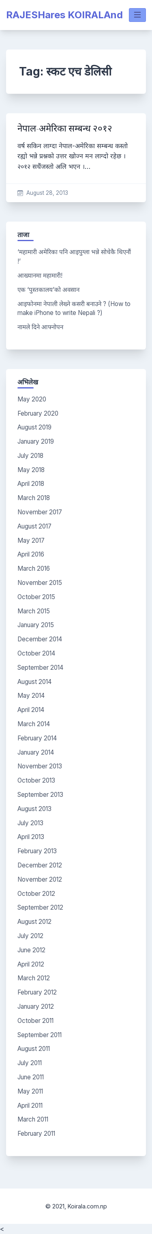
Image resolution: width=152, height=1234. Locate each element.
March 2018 (33, 498)
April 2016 (30, 554)
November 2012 (39, 879)
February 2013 (37, 851)
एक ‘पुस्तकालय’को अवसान (48, 289)
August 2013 (34, 809)
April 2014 (30, 710)
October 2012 (36, 893)
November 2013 (39, 766)
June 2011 (30, 1077)
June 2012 (31, 950)
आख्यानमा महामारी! (39, 275)
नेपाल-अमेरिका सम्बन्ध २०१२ (64, 128)
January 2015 (35, 625)
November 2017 (39, 512)
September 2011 (39, 1035)
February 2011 (36, 1133)
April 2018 (30, 484)
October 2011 (35, 1021)
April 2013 (30, 837)
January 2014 (35, 752)
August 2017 (34, 526)
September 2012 (40, 907)
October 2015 (36, 597)
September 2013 (40, 794)
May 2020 (31, 399)
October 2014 (36, 653)
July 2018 (30, 456)
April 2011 (30, 1105)
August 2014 (34, 682)
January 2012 (35, 1006)
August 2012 (34, 922)
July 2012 (30, 936)
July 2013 (30, 823)
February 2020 (37, 413)
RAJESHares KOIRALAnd (64, 15)
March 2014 (33, 724)
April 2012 (30, 964)
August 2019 (34, 427)
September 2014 (40, 667)
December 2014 (39, 639)
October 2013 (36, 780)
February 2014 (37, 738)
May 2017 (31, 540)
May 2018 (31, 470)
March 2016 (33, 568)
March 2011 (32, 1119)
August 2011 (33, 1049)
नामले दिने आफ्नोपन (40, 327)
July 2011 (29, 1063)
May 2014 (31, 695)
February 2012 (37, 992)
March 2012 (33, 978)
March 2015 (33, 611)
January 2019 (35, 441)
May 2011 (30, 1091)
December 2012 (39, 865)
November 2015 (39, 583)
